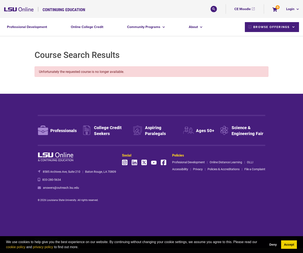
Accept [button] (289, 244)
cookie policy (15, 247)
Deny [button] (273, 244)
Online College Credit (87, 26)
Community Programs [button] (144, 26)
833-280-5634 (51, 180)
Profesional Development (188, 162)
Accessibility (180, 169)
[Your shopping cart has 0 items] (275, 10)
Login (290, 9)
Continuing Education (64, 9)
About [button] (194, 26)
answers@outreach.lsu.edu (61, 188)
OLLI (250, 162)
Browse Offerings (269, 27)
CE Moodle (242, 9)
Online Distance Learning (226, 162)
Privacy (198, 169)
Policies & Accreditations (224, 169)
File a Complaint (254, 169)
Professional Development (27, 26)
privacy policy (43, 247)
